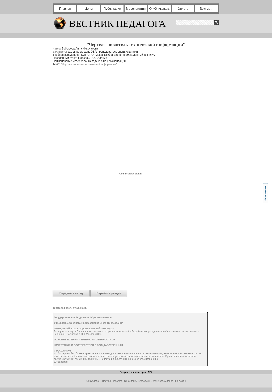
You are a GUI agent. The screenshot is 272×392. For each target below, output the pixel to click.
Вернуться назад (71, 293)
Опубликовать (159, 8)
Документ (207, 8)
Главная (65, 8)
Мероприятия (136, 8)
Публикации (112, 8)
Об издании (130, 381)
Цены (89, 8)
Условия (144, 381)
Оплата (183, 8)
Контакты (180, 381)
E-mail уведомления (162, 381)
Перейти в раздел (108, 293)
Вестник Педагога (112, 381)
